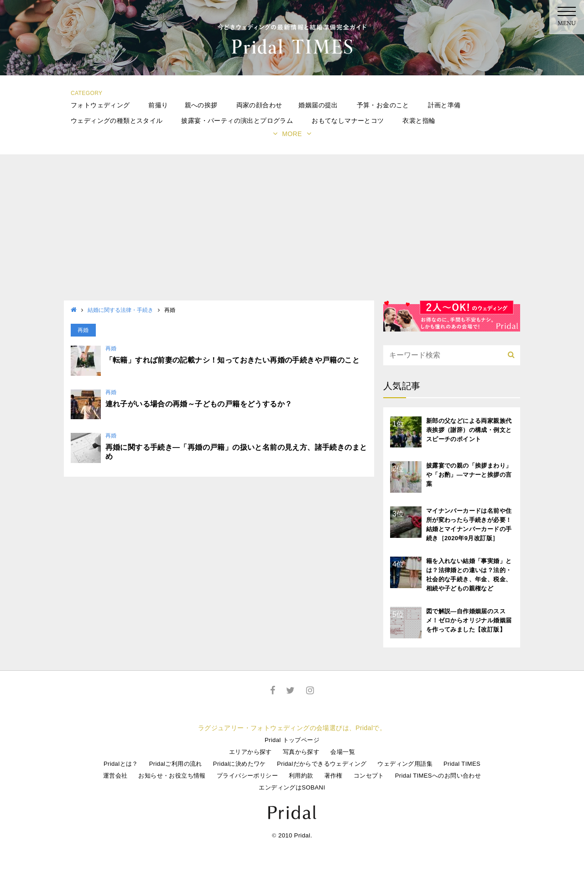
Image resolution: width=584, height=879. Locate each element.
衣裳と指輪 (418, 120)
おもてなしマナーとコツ (348, 120)
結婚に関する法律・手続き (120, 310)
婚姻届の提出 (318, 105)
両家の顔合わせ (259, 105)
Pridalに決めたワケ (239, 763)
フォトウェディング (100, 105)
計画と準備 (444, 105)
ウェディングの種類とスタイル (117, 120)
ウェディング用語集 (405, 763)
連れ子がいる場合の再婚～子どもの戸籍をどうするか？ (198, 404)
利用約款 (301, 775)
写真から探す (301, 751)
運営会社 (115, 775)
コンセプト (369, 775)
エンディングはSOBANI (292, 787)
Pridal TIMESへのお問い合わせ (438, 775)
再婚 (111, 348)
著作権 (333, 775)
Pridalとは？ (121, 763)
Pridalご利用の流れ (175, 763)
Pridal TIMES (461, 763)
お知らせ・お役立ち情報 (171, 775)
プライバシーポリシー (247, 775)
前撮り (158, 105)
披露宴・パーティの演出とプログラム (237, 120)
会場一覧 (342, 751)
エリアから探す (250, 751)
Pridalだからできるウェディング (321, 763)
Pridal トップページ (292, 740)
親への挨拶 (201, 105)
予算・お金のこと (383, 105)
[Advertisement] (292, 232)
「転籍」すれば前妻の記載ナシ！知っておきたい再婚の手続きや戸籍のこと (232, 360)
